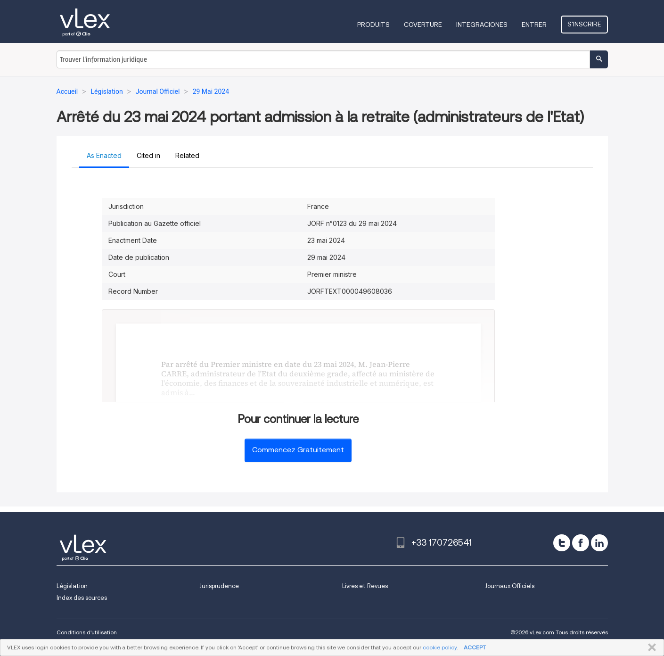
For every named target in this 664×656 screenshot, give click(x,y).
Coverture (423, 24)
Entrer (534, 24)
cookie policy (440, 647)
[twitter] (561, 542)
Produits (373, 24)
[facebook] (580, 542)
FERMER (650, 647)
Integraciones (482, 24)
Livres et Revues (365, 586)
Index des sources (82, 597)
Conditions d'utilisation (87, 632)
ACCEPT (475, 647)
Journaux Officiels (509, 586)
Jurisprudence (219, 586)
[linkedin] (599, 542)
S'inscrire (584, 24)
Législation (72, 586)
